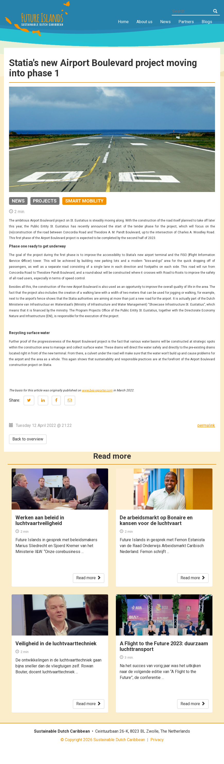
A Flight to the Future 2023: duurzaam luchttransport (164, 646)
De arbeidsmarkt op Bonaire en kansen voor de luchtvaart (156, 520)
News (165, 21)
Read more (88, 577)
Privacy (157, 739)
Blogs (207, 21)
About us (144, 21)
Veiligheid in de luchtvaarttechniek (56, 643)
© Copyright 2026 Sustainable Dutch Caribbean (103, 739)
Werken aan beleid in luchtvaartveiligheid (39, 520)
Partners (186, 21)
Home (123, 21)
